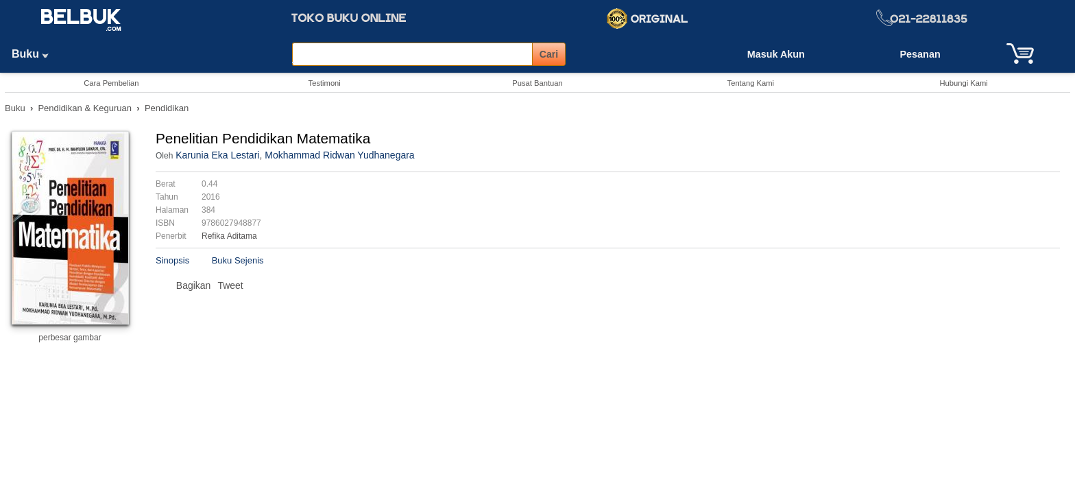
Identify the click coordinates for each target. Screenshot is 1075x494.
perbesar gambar (69, 337)
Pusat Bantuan (537, 83)
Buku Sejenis (238, 260)
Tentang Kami (750, 83)
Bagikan (193, 285)
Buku (35, 54)
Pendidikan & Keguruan (85, 108)
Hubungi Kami (963, 83)
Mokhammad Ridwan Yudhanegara (339, 155)
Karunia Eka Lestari (217, 155)
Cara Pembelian (111, 83)
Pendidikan (167, 108)
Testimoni (325, 83)
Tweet (230, 285)
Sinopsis (172, 260)
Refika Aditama (229, 236)
